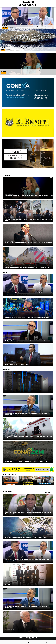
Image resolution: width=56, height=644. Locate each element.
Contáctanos (28, 638)
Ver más (47, 492)
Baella (31, 639)
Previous (2, 481)
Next (53, 481)
